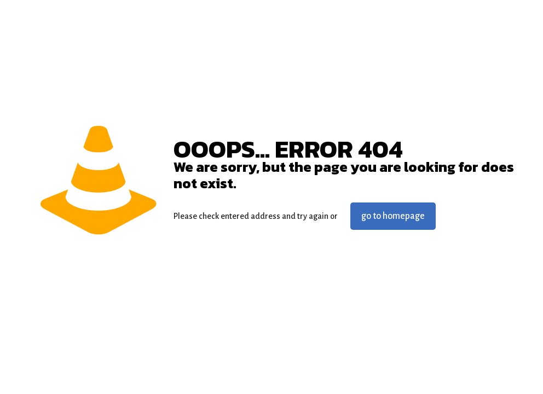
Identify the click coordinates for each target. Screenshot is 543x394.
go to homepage (393, 216)
